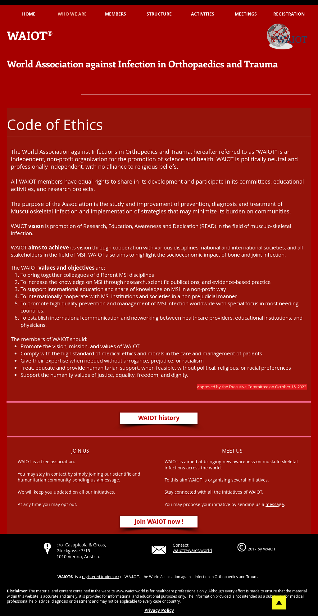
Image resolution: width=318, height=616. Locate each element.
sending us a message (96, 480)
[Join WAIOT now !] (159, 522)
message (275, 504)
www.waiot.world (130, 590)
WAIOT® (30, 35)
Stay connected (180, 492)
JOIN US (80, 450)
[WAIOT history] (159, 418)
